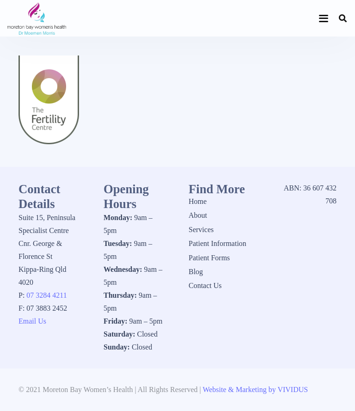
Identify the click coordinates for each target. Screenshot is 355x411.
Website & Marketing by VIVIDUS (255, 389)
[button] (324, 18)
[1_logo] (36, 18)
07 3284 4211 (46, 295)
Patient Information (217, 243)
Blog (196, 272)
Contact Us (205, 285)
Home (198, 201)
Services (201, 229)
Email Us (32, 321)
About (198, 215)
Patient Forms (209, 258)
